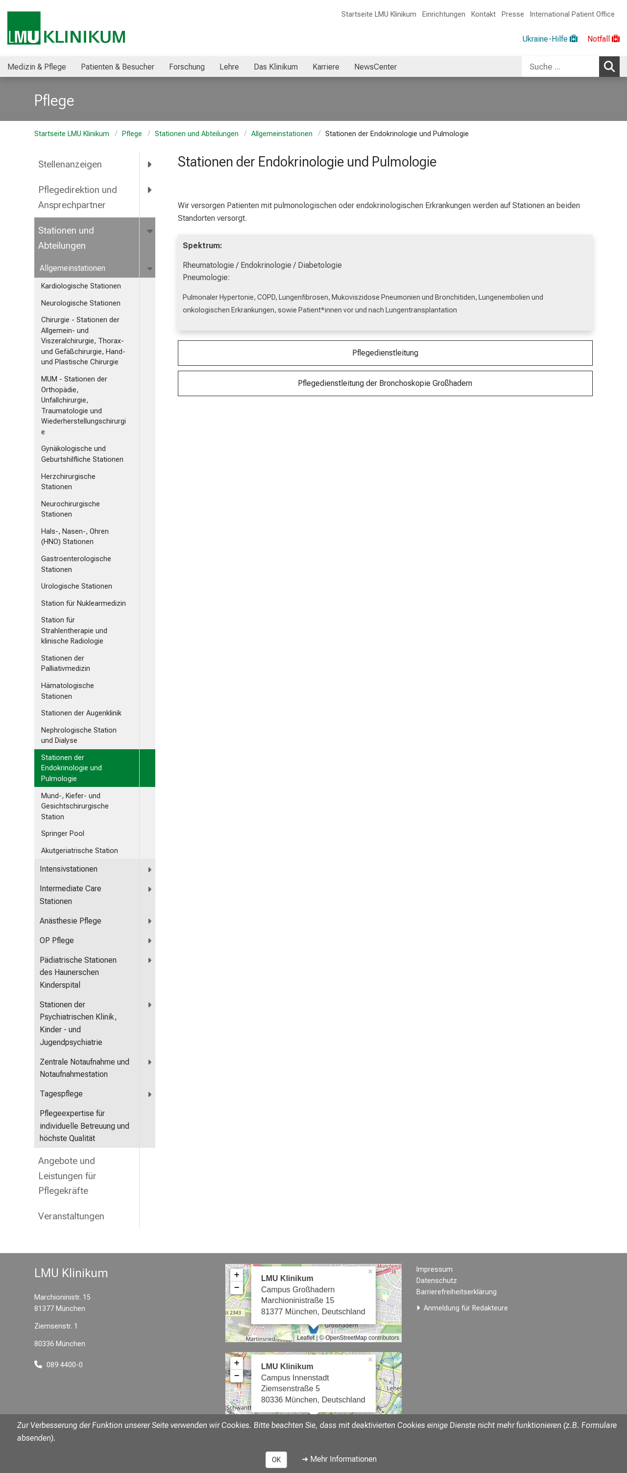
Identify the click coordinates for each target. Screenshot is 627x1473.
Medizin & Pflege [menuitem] (36, 66)
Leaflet (305, 1337)
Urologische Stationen (76, 586)
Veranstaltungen (71, 1216)
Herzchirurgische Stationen (68, 482)
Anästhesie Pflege (70, 921)
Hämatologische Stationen (67, 691)
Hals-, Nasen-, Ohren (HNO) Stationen (75, 536)
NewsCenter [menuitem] (375, 66)
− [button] (237, 1288)
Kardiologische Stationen (81, 286)
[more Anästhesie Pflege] (150, 921)
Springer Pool (62, 834)
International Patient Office (572, 14)
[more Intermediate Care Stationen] (150, 889)
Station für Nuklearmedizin (83, 603)
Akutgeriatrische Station (79, 851)
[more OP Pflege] (150, 940)
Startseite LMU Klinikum (378, 14)
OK (276, 1460)
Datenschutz (436, 1281)
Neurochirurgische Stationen (70, 509)
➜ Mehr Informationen (339, 1459)
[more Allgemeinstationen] (150, 268)
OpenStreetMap (346, 1337)
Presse (513, 14)
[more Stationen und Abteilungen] (150, 230)
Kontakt (483, 14)
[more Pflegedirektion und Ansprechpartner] (150, 190)
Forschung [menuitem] (187, 66)
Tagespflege (61, 1093)
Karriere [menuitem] (326, 66)
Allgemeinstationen (282, 134)
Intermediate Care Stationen (70, 895)
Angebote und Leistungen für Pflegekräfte (67, 1175)
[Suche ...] (560, 66)
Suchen (612, 66)
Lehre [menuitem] (229, 66)
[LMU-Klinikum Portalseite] (66, 28)
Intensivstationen (68, 869)
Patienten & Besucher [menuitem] (117, 66)
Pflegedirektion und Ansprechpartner (77, 197)
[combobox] (571, 66)
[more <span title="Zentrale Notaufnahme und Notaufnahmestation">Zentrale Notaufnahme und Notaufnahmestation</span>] (150, 1062)
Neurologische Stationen (81, 303)
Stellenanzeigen (70, 164)
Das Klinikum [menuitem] (276, 66)
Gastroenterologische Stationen (76, 564)
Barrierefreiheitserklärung (456, 1292)
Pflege (132, 134)
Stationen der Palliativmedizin (65, 663)
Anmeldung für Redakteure (466, 1308)
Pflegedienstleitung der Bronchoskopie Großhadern (385, 383)
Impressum (434, 1269)
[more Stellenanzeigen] (150, 164)
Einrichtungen (443, 14)
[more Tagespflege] (150, 1094)
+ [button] (237, 1275)
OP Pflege (57, 940)
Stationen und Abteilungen (197, 134)
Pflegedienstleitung (385, 352)
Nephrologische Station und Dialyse (79, 735)
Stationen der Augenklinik (81, 713)
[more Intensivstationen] (150, 869)
